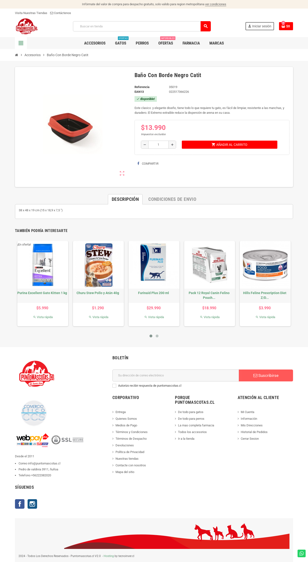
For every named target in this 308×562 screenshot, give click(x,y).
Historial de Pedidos (254, 432)
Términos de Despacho (131, 438)
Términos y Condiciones (132, 432)
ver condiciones (215, 4)
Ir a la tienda (186, 438)
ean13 (139, 92)
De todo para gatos (190, 412)
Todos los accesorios (192, 432)
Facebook (19, 504)
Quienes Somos (126, 418)
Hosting (109, 556)
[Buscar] (142, 26)
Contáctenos (60, 13)
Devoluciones (125, 445)
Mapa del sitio (125, 472)
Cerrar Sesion (250, 438)
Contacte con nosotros (131, 465)
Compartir (148, 163)
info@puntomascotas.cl (44, 463)
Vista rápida (43, 317)
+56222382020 (41, 475)
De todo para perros (191, 418)
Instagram (32, 504)
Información (249, 418)
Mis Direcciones (252, 425)
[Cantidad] (158, 144)
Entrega (121, 412)
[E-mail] (175, 375)
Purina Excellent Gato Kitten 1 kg (42, 293)
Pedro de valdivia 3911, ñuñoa (38, 469)
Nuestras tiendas (127, 458)
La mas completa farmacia (196, 425)
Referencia (142, 87)
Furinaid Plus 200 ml (153, 293)
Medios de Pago (126, 425)
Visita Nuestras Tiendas (31, 13)
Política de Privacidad (130, 452)
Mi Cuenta (247, 412)
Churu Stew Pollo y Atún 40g (98, 293)
